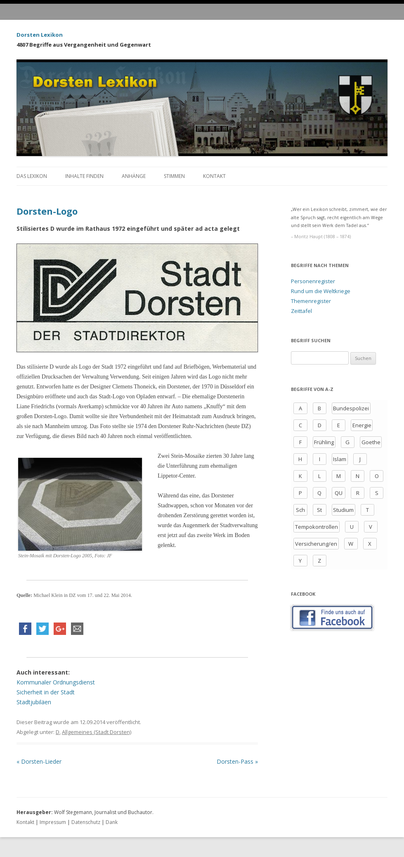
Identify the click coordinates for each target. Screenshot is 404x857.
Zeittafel (301, 311)
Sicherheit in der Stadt (46, 692)
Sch (300, 510)
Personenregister (313, 281)
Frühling (324, 442)
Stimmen (174, 176)
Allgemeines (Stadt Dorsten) (96, 732)
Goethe (370, 442)
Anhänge (134, 176)
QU (339, 493)
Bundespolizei (351, 408)
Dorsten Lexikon (40, 34)
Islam (339, 459)
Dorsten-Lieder (39, 761)
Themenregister (311, 301)
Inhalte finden (84, 176)
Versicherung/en (316, 543)
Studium (343, 510)
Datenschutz (85, 822)
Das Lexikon (32, 176)
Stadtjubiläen (34, 702)
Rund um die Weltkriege (320, 291)
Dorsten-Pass (237, 761)
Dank (112, 822)
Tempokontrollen (316, 526)
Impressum (53, 822)
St (319, 510)
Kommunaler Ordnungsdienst (56, 682)
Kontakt (214, 176)
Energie (361, 425)
